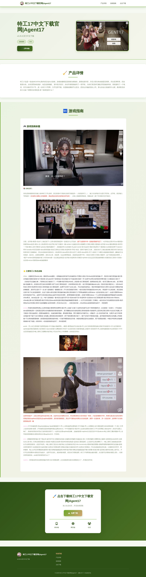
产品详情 (104, 3)
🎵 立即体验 (25, 48)
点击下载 (123, 3)
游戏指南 (113, 3)
